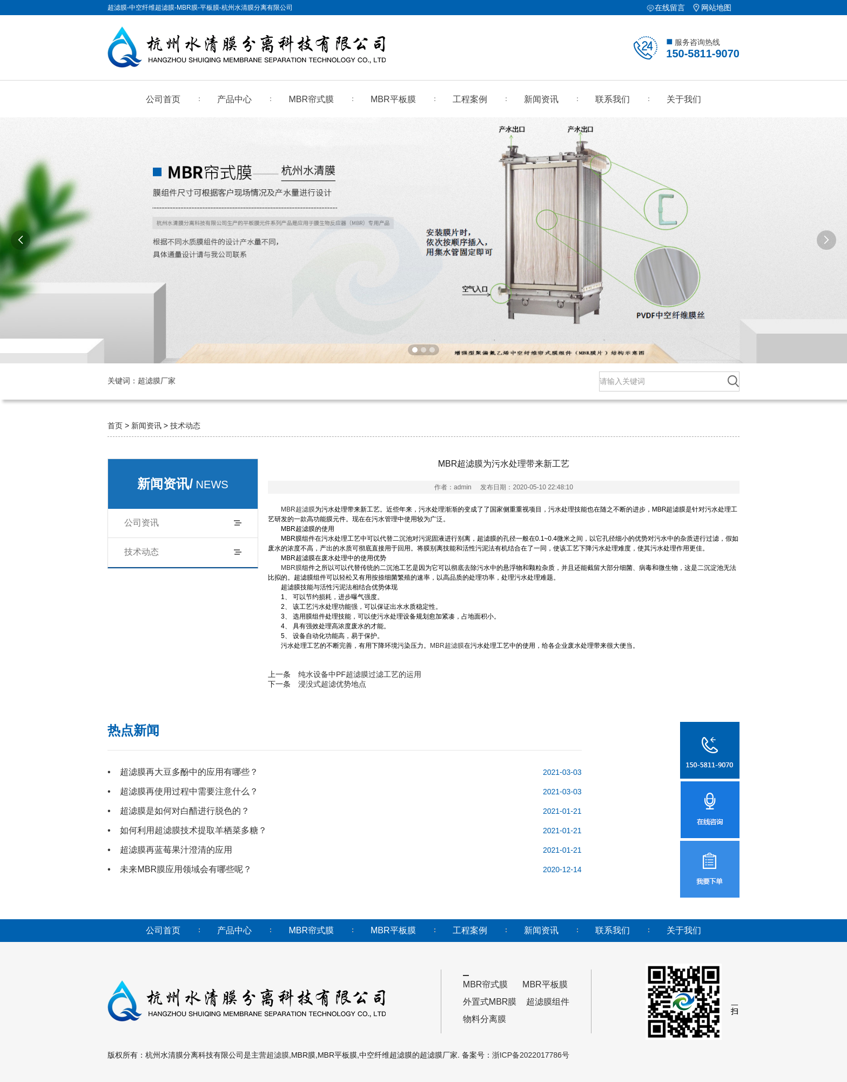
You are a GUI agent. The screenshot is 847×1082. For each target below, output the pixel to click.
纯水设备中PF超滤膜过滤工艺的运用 (359, 674)
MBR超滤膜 (298, 509)
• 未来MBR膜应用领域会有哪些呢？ (179, 869)
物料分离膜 (484, 1019)
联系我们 (612, 99)
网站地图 (716, 7)
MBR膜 (291, 568)
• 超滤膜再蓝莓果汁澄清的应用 (169, 849)
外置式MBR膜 (490, 1001)
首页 (115, 425)
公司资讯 (141, 522)
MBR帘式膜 (311, 99)
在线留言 (670, 7)
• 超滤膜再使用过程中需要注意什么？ (182, 791)
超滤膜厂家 (161, 380)
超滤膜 (277, 1055)
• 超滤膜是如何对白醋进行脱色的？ (178, 810)
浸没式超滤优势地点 (332, 684)
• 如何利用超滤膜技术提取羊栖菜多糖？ (187, 830)
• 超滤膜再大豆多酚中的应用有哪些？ (182, 771)
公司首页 (163, 99)
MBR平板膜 (393, 99)
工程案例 (470, 99)
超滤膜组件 (547, 1001)
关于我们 (684, 99)
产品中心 (234, 99)
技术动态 (185, 425)
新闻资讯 (541, 99)
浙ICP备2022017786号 (530, 1055)
